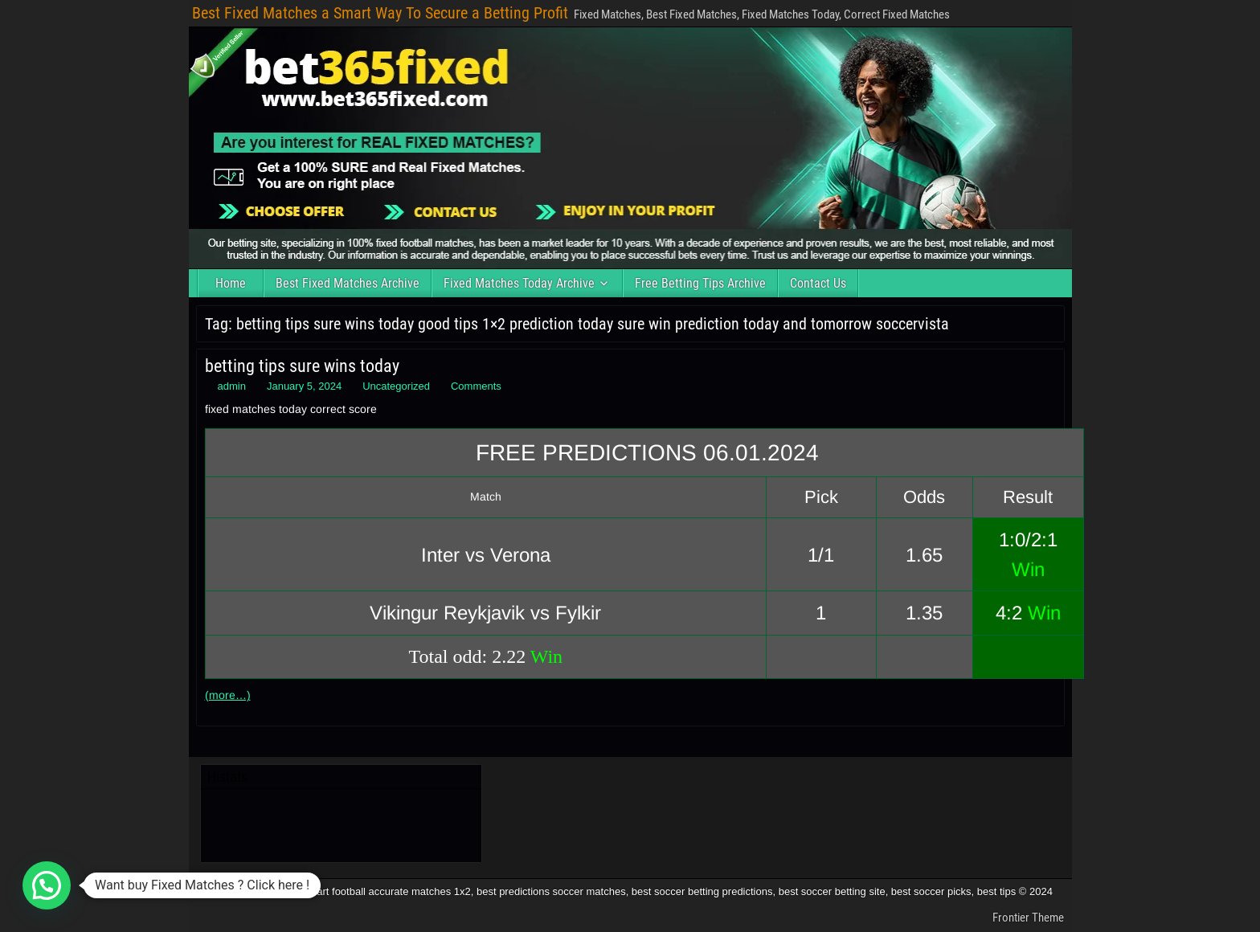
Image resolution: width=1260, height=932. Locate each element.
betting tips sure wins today (302, 366)
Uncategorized (396, 386)
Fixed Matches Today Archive (519, 283)
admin (232, 386)
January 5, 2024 (304, 386)
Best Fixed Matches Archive (347, 283)
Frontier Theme (1028, 917)
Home (230, 283)
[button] (46, 885)
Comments (476, 386)
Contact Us (818, 283)
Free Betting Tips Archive (700, 283)
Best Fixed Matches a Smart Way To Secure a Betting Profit (380, 12)
